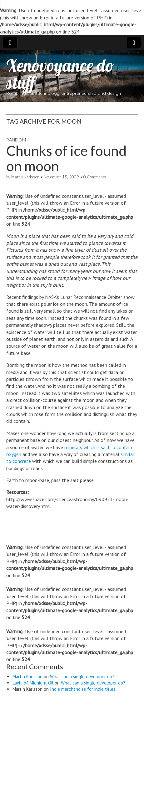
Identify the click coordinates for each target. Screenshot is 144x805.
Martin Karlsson (25, 176)
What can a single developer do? (82, 676)
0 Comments (94, 176)
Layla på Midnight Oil (32, 683)
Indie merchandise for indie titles (82, 689)
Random (16, 139)
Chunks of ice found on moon (66, 158)
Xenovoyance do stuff (60, 73)
